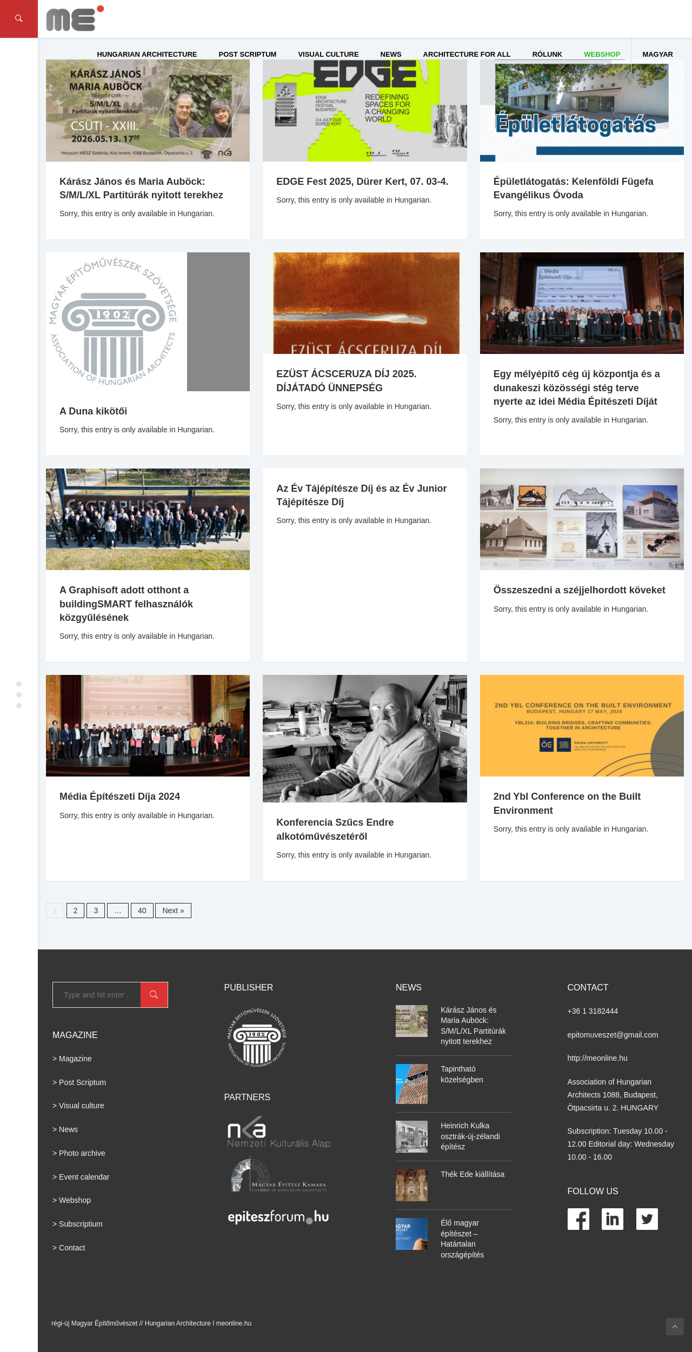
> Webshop (71, 1200)
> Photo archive (78, 1153)
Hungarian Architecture (147, 54)
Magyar (657, 54)
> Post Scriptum (79, 1082)
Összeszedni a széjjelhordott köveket (580, 590)
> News (65, 1129)
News (391, 54)
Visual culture (328, 54)
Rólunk (548, 54)
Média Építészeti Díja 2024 (119, 796)
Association (587, 1081)
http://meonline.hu (598, 1058)
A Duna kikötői (93, 411)
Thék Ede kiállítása (472, 1174)
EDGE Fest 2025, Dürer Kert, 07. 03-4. (362, 181)
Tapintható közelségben (462, 1074)
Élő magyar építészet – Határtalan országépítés (462, 1239)
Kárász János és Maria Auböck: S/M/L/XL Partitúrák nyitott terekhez (473, 1026)
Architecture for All (467, 54)
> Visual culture (78, 1105)
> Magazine (72, 1058)
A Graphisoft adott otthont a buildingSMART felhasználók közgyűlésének (126, 604)
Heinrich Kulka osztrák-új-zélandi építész (470, 1136)
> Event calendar (80, 1177)
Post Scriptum (248, 54)
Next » (173, 910)
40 (142, 910)
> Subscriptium (77, 1224)
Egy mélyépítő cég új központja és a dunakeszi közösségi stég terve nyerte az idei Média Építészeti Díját (577, 387)
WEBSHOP (602, 54)
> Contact (68, 1247)
